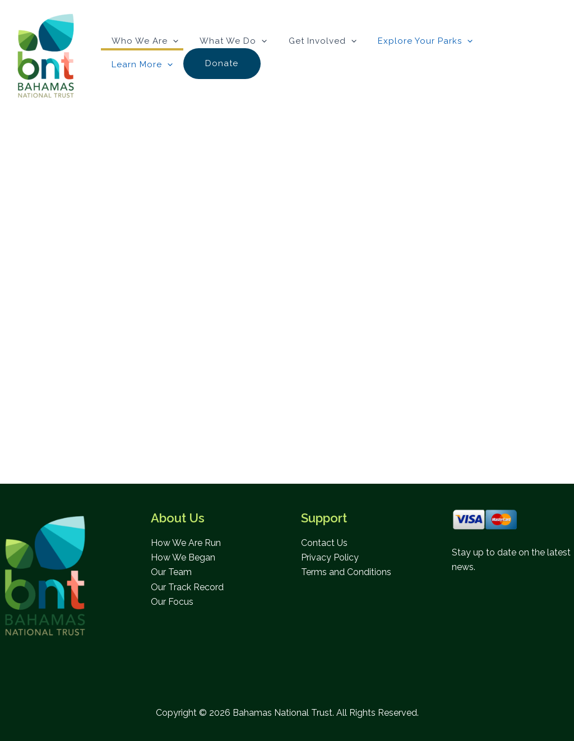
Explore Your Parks (409, 40)
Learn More (503, 41)
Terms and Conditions (346, 572)
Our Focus (172, 601)
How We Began (183, 557)
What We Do (226, 40)
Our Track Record (187, 587)
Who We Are (142, 40)
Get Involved (311, 40)
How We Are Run (186, 543)
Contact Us (324, 543)
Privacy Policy (330, 557)
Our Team (171, 572)
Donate (137, 65)
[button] (170, 40)
